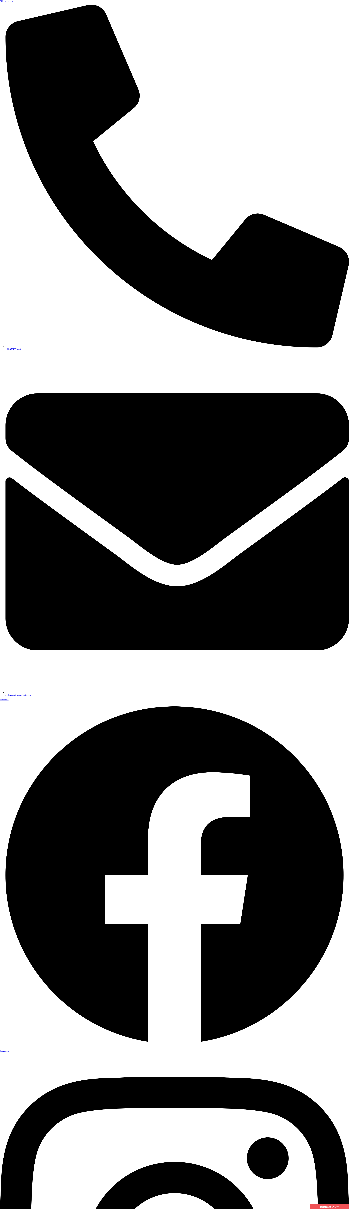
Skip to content (6, 1)
